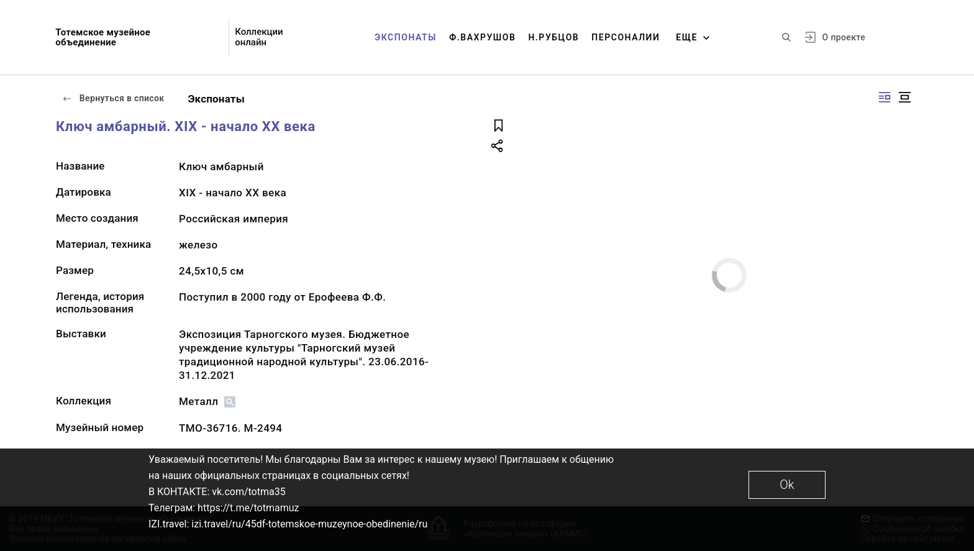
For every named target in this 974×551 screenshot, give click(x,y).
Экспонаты (406, 37)
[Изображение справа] (884, 97)
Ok (787, 484)
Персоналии (625, 37)
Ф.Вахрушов (482, 37)
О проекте (843, 37)
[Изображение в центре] (904, 97)
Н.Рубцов (553, 37)
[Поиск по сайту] (786, 37)
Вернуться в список (113, 98)
